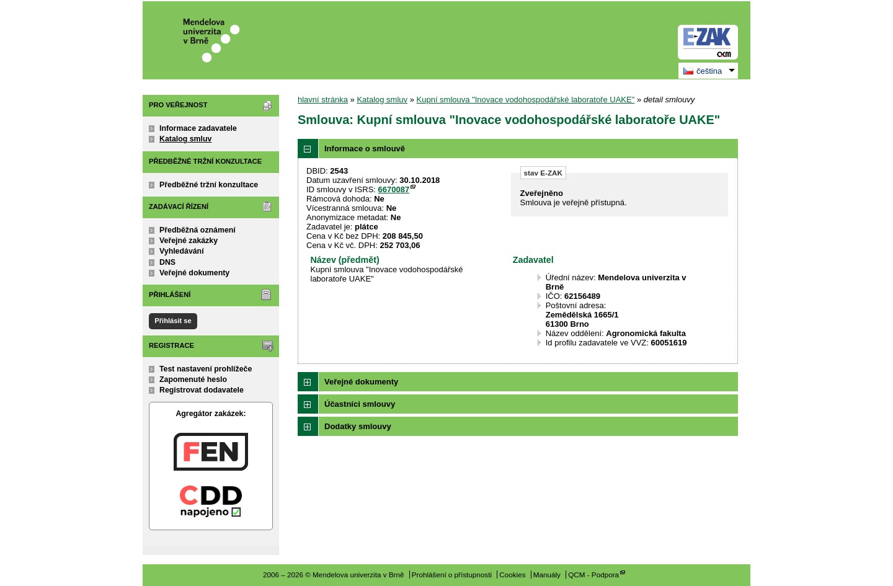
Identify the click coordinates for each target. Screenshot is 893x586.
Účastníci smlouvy (359, 404)
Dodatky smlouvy (357, 426)
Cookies (512, 574)
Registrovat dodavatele (201, 390)
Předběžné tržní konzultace (208, 184)
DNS (167, 262)
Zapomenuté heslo (193, 379)
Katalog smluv (185, 139)
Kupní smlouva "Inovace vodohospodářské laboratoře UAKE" (526, 99)
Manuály (547, 574)
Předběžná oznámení (197, 230)
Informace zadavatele (198, 128)
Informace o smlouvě (364, 148)
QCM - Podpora (593, 574)
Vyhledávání (181, 251)
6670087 (394, 189)
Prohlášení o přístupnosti (452, 574)
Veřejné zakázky (188, 240)
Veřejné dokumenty (194, 273)
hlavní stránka (323, 99)
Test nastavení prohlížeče (205, 369)
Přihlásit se (172, 320)
